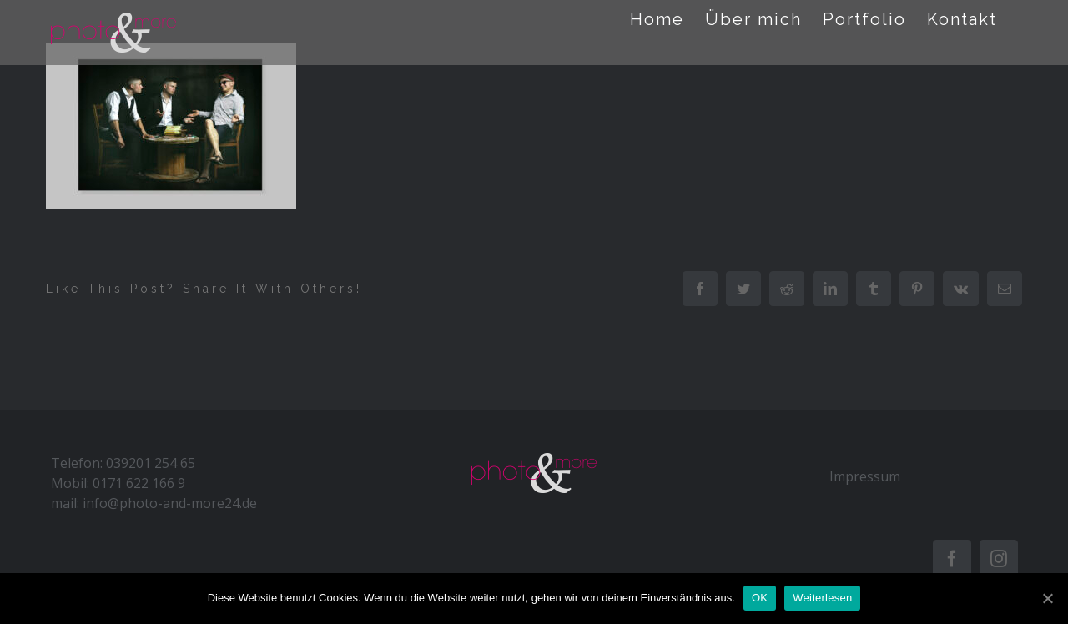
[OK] (1047, 598)
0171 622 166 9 (139, 483)
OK (760, 597)
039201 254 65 (150, 463)
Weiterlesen (822, 597)
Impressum (864, 476)
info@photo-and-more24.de (170, 503)
